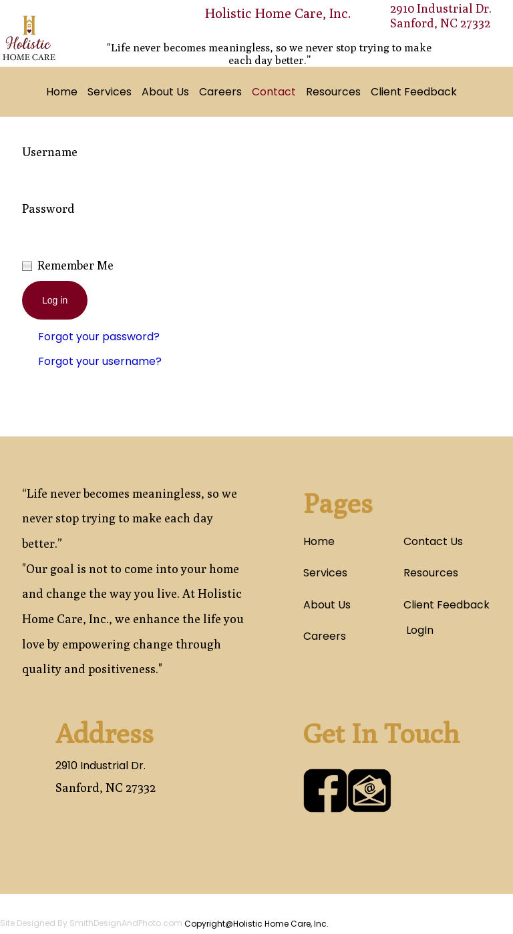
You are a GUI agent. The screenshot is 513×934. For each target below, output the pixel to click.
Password (48, 208)
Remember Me (75, 265)
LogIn (418, 630)
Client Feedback (414, 91)
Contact (274, 91)
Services (110, 91)
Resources (333, 91)
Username (49, 152)
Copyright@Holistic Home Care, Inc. (256, 923)
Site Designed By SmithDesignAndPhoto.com (91, 923)
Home (61, 91)
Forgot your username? (100, 361)
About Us (165, 91)
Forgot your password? (99, 336)
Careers (220, 91)
